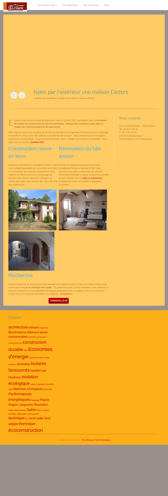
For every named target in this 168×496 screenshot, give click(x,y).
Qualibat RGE (37, 142)
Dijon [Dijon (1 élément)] (26, 350)
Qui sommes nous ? (47, 5)
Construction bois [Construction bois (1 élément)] (15, 343)
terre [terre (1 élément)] (27, 419)
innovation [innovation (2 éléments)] (23, 364)
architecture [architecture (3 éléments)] (18, 327)
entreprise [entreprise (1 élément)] (12, 364)
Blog (106, 5)
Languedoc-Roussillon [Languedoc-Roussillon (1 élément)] (45, 384)
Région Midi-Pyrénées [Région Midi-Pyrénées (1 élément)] (17, 410)
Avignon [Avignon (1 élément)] (42, 328)
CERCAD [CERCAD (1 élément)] (32, 337)
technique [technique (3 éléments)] (16, 418)
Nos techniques (91, 5)
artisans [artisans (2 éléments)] (34, 327)
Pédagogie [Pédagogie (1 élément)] (35, 400)
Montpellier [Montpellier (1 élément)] (48, 389)
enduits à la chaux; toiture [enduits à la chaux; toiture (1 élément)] (39, 358)
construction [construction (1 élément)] (41, 337)
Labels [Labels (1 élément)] (32, 384)
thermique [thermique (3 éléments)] (26, 424)
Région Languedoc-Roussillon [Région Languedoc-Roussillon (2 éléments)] (28, 404)
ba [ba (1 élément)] (47, 328)
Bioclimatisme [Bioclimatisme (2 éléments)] (17, 332)
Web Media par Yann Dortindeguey (96, 440)
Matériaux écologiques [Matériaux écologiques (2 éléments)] (28, 389)
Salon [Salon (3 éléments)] (31, 410)
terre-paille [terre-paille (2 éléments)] (36, 418)
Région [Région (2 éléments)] (44, 399)
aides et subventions (93, 178)
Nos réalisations (70, 5)
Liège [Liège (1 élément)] (10, 389)
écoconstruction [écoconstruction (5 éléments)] (25, 430)
